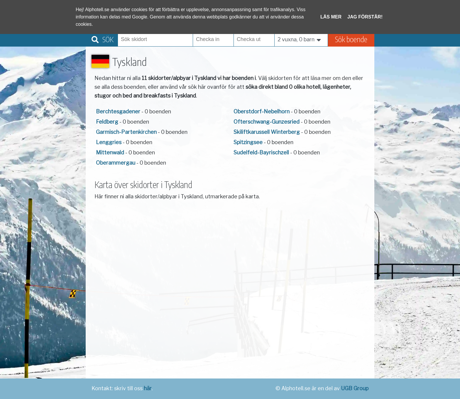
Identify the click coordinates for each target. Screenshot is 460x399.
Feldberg (107, 122)
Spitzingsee (248, 142)
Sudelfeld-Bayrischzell (261, 152)
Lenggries (108, 142)
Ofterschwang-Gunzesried (267, 122)
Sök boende (351, 39)
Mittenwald (110, 152)
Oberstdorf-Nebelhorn (262, 111)
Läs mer (330, 16)
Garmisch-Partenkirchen (126, 132)
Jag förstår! (365, 16)
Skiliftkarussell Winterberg (267, 132)
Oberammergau (115, 163)
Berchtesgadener (118, 111)
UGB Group (354, 388)
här (148, 388)
